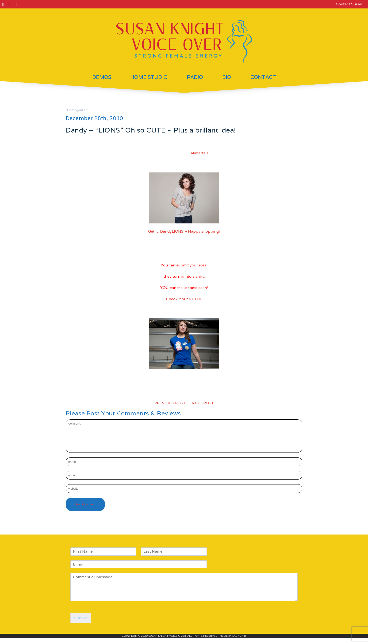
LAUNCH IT (239, 641)
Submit (80, 623)
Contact (263, 77)
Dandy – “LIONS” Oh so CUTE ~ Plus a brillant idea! (151, 130)
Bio (226, 77)
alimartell (199, 153)
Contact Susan (349, 4)
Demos (101, 77)
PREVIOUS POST (170, 403)
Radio (195, 77)
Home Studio (149, 77)
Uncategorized (76, 110)
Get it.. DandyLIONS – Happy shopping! (184, 231)
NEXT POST (203, 403)
